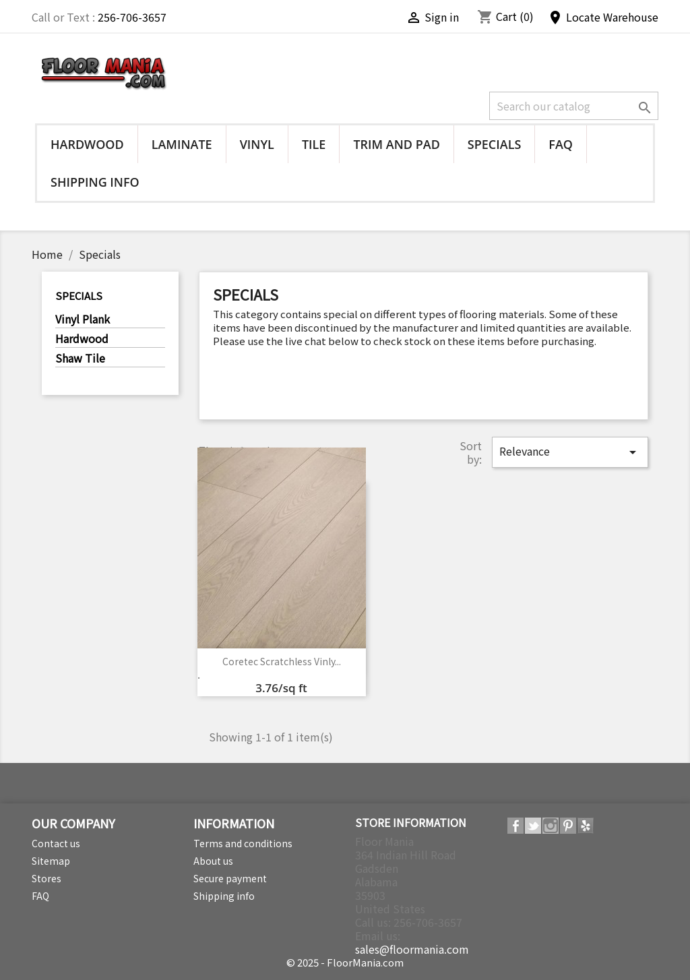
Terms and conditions (242, 843)
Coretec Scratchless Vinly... (281, 661)
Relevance (570, 451)
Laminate (182, 144)
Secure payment (230, 878)
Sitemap (51, 860)
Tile (314, 144)
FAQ (560, 144)
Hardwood (87, 144)
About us (213, 860)
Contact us (56, 843)
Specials (495, 144)
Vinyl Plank (82, 319)
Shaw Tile (80, 358)
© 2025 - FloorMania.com (345, 962)
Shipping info (95, 182)
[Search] (573, 106)
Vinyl (257, 144)
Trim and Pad (396, 144)
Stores (46, 878)
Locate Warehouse (602, 17)
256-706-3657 (132, 17)
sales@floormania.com (412, 949)
